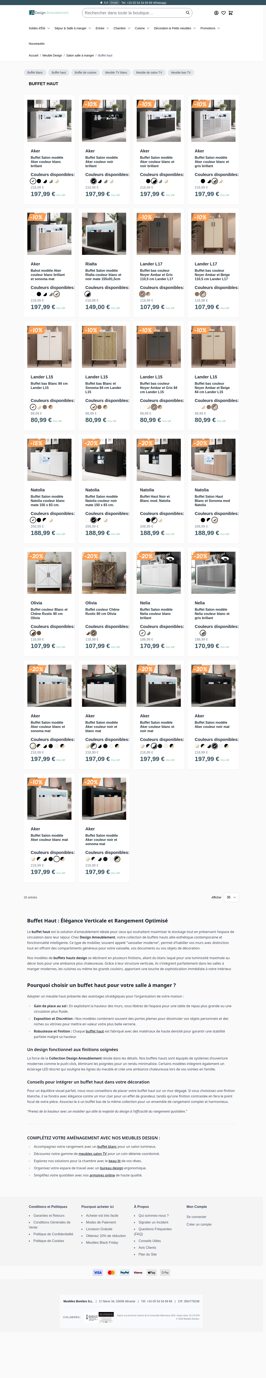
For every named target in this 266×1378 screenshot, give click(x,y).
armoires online (102, 1175)
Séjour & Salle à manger (73, 28)
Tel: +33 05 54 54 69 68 (136, 2)
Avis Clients (147, 1247)
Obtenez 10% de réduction (106, 1236)
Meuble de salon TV (149, 72)
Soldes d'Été (40, 28)
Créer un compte (199, 1224)
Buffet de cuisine (85, 72)
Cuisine (143, 28)
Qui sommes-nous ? (154, 1215)
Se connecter (196, 1217)
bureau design (111, 1168)
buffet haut (95, 1031)
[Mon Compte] (216, 12)
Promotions (210, 28)
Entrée (103, 28)
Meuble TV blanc (116, 72)
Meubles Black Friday (102, 1242)
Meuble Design (52, 55)
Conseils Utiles (150, 1241)
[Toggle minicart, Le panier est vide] (230, 12)
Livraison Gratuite (99, 1229)
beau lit (114, 1161)
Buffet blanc (35, 72)
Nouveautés (37, 43)
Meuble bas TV (181, 72)
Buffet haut (59, 72)
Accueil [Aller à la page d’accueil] (33, 55)
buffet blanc (107, 1146)
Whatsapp (159, 2)
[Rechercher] (187, 12)
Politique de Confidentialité (53, 1234)
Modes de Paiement (101, 1222)
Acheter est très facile (102, 1215)
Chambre (123, 28)
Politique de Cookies (48, 1241)
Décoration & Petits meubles (175, 28)
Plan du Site (148, 1254)
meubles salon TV (93, 1153)
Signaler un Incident (153, 1222)
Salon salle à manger (80, 55)
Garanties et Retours (49, 1215)
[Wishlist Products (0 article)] (223, 12)
